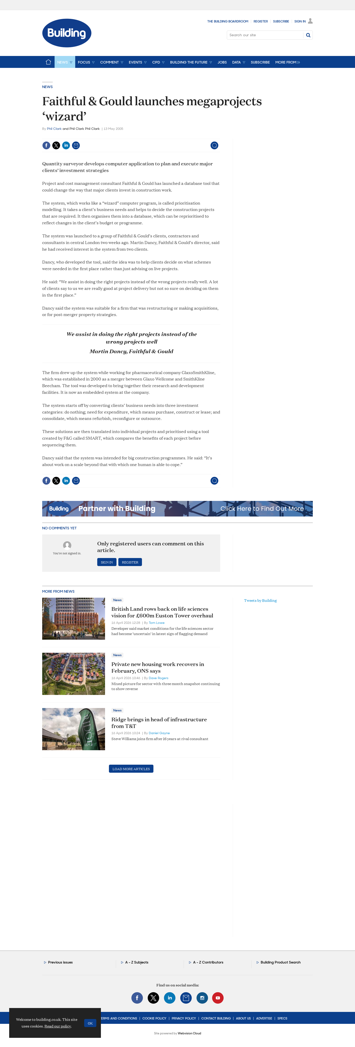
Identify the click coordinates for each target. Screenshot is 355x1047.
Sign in (107, 562)
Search (308, 35)
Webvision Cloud (189, 1033)
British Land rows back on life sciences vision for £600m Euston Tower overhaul (162, 612)
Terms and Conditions (118, 1018)
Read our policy (57, 1026)
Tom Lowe (157, 623)
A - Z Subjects (136, 962)
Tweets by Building (260, 600)
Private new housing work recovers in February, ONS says (157, 667)
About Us (243, 1018)
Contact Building (216, 1018)
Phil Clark (54, 129)
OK (90, 1023)
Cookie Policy (154, 1018)
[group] (286, 62)
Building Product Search (281, 962)
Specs (282, 1018)
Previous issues (60, 962)
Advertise (264, 1018)
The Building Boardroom (227, 21)
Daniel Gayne (159, 733)
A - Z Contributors (208, 962)
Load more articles (131, 768)
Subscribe (281, 21)
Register (261, 21)
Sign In (300, 21)
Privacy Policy (184, 1018)
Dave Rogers (158, 678)
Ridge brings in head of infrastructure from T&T (159, 723)
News (47, 86)
